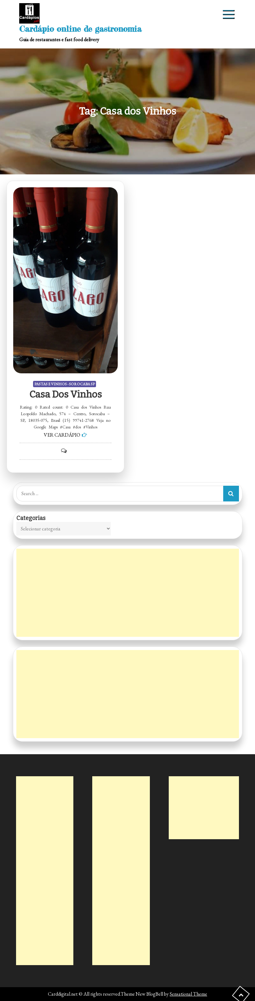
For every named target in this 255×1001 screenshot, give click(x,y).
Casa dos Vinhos (65, 394)
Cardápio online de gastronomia (80, 29)
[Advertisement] (127, 593)
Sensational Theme (188, 994)
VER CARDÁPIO (62, 435)
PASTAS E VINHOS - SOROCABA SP (64, 384)
